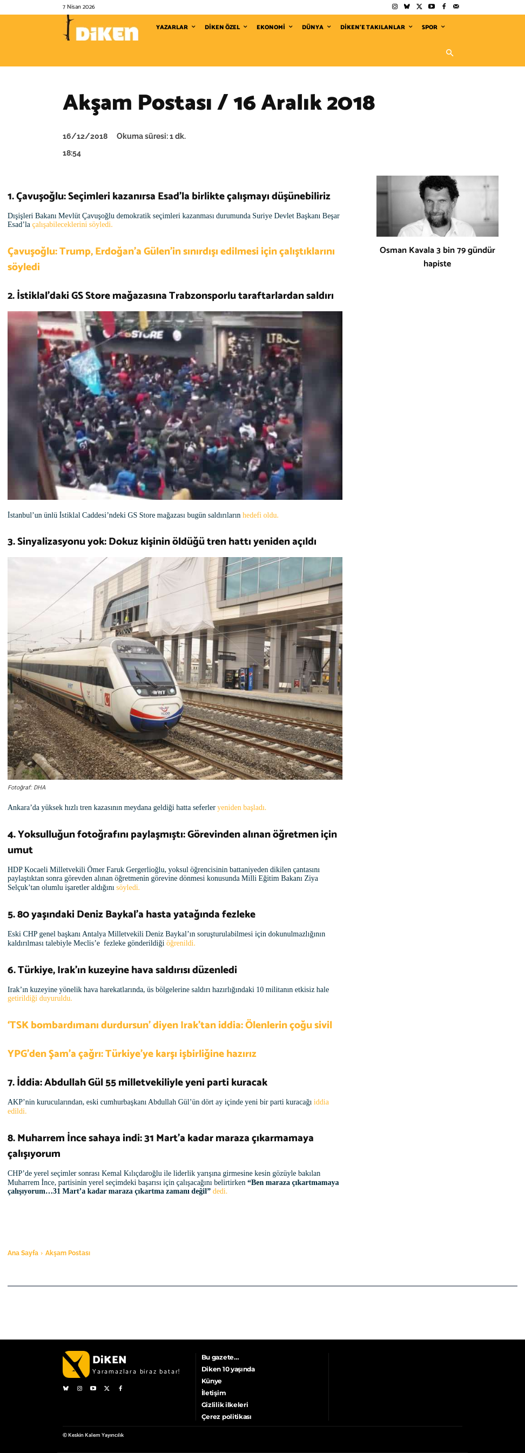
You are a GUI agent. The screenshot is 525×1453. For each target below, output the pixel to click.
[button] (449, 53)
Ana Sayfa (23, 1253)
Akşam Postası (67, 1253)
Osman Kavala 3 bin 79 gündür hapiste (437, 257)
